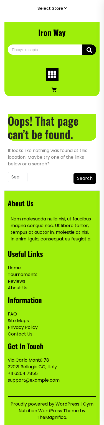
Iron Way (52, 32)
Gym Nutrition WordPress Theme (56, 407)
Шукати (89, 49)
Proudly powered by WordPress (45, 404)
